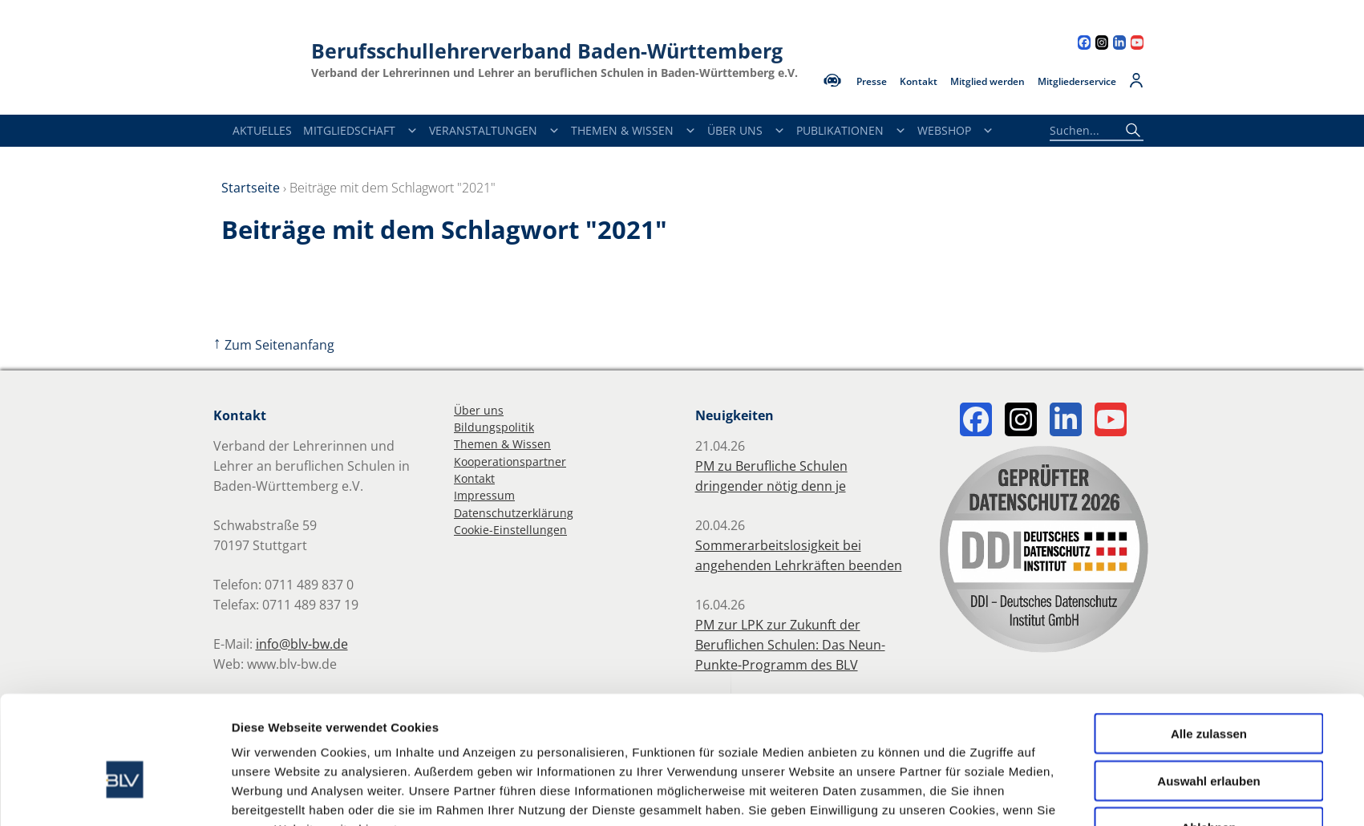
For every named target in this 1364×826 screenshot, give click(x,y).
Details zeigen (874, 794)
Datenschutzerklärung (513, 512)
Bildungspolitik (494, 427)
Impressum (484, 495)
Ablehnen (1208, 740)
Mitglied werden (987, 81)
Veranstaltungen (494, 131)
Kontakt (918, 81)
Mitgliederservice (1077, 81)
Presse (871, 81)
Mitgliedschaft (360, 131)
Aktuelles (262, 130)
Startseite (250, 187)
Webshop (955, 131)
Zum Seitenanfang (273, 345)
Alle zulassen (1209, 647)
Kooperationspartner (510, 461)
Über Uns (746, 131)
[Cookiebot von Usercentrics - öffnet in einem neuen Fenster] (125, 795)
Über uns (479, 410)
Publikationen (851, 131)
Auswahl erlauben (1208, 694)
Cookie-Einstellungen (510, 529)
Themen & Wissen (633, 131)
